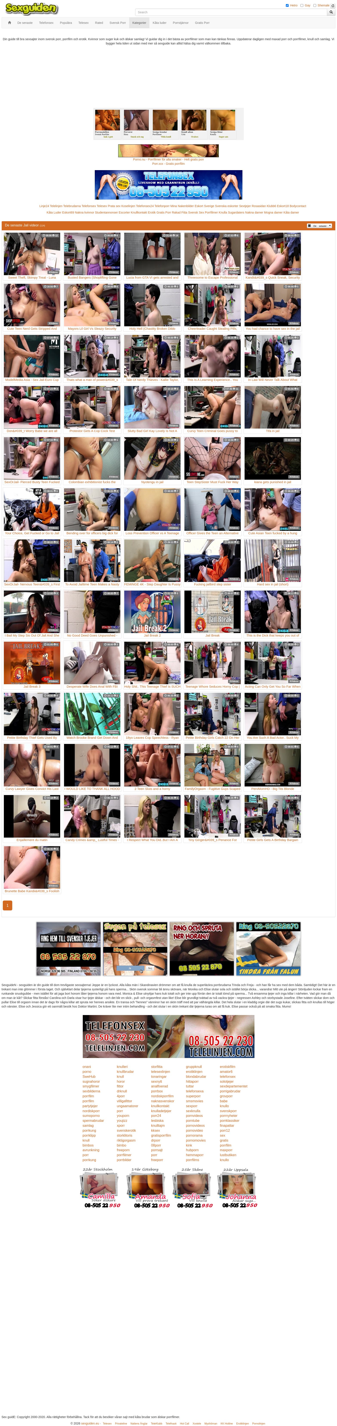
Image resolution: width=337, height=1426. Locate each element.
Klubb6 (271, 206)
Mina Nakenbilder (182, 206)
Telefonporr (162, 206)
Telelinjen (56, 206)
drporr (155, 1140)
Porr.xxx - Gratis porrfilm (168, 163)
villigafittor (124, 1101)
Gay (307, 5)
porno (87, 1071)
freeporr (157, 1160)
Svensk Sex (196, 212)
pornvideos (194, 1116)
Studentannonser (106, 212)
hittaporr (192, 1081)
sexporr (191, 1106)
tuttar (190, 1086)
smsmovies (194, 1101)
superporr (193, 1096)
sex (222, 1135)
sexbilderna (91, 1091)
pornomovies (196, 1140)
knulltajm (158, 1125)
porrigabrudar (230, 1091)
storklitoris (124, 1135)
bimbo (121, 1145)
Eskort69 (68, 212)
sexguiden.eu (90, 1423)
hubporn (192, 1150)
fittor (120, 1086)
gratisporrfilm (161, 1135)
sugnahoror (91, 1081)
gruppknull (194, 1067)
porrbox (157, 1091)
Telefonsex (88, 206)
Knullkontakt (139, 212)
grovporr (226, 1096)
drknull (122, 1091)
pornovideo (194, 1130)
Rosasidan (259, 206)
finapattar (227, 1125)
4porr (121, 1096)
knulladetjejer (161, 1111)
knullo (224, 1106)
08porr (156, 1145)
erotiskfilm (227, 1067)
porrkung (89, 1130)
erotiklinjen (194, 1071)
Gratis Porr (163, 212)
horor (121, 1081)
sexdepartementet (233, 1086)
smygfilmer (91, 1086)
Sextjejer (245, 206)
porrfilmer (124, 1155)
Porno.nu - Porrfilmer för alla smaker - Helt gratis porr (168, 159)
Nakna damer (254, 212)
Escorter (124, 212)
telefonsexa (195, 1091)
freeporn (123, 1150)
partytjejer (90, 1106)
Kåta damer (291, 212)
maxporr (226, 1150)
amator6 (226, 1071)
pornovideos (195, 1125)
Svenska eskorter (226, 206)
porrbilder (124, 1160)
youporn (123, 1116)
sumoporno (91, 1116)
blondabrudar (196, 1076)
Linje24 (44, 206)
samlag (88, 1125)
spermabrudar (93, 1120)
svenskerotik (126, 1130)
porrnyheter (228, 1116)
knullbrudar (125, 1071)
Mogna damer (273, 212)
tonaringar (159, 1076)
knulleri (122, 1067)
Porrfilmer (211, 212)
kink (189, 1145)
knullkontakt (160, 1106)
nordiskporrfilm (162, 1096)
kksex (155, 1130)
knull (120, 1076)
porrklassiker (229, 1120)
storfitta (156, 1067)
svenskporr (228, 1111)
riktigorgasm (126, 1140)
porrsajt (156, 1150)
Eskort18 (283, 206)
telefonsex (228, 1076)
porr (120, 1111)
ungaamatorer (127, 1106)
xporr (121, 1125)
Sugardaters (236, 212)
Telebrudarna (72, 206)
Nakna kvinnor (84, 212)
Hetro (293, 5)
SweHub (89, 1076)
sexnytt (156, 1081)
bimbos (88, 1145)
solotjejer (227, 1081)
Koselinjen (128, 206)
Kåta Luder (54, 212)
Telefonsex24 (145, 206)
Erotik (152, 212)
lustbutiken (228, 1155)
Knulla (223, 212)
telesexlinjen (160, 1071)
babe (224, 1101)
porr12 (225, 1130)
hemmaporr (195, 1155)
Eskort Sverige (204, 206)
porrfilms (192, 1160)
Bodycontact (298, 206)
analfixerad (159, 1086)
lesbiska (157, 1120)
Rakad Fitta (179, 212)
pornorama (194, 1135)
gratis (224, 1140)
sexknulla (193, 1111)
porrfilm (88, 1096)
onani (87, 1067)
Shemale (323, 5)
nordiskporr (91, 1111)
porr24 (156, 1116)
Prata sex (114, 206)
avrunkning (91, 1150)
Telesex (102, 206)
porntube (192, 1120)
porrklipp (89, 1135)
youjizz (122, 1120)
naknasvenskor (162, 1101)
